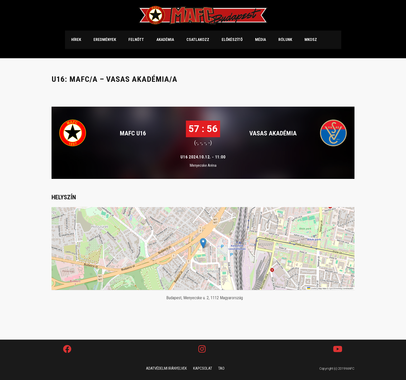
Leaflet (312, 288)
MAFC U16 (133, 133)
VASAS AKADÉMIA (273, 133)
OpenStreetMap (336, 288)
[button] (203, 243)
